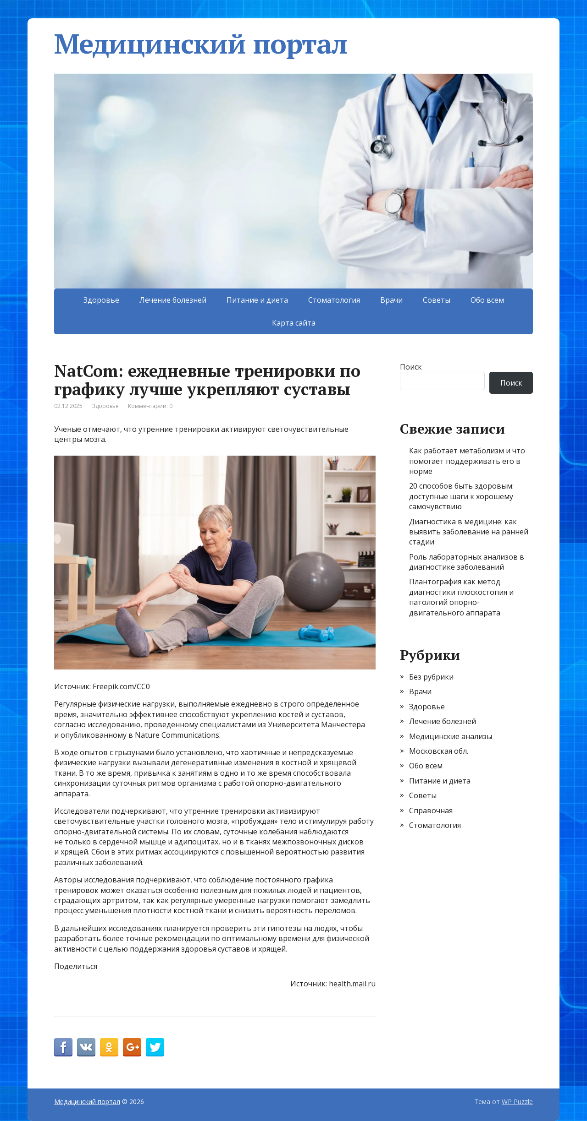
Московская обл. (438, 751)
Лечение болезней (172, 300)
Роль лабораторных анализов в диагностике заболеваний (466, 562)
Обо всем (487, 300)
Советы (436, 300)
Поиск (411, 367)
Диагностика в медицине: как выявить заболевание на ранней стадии (468, 532)
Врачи (391, 300)
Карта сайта (294, 323)
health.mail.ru (352, 984)
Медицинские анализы (450, 736)
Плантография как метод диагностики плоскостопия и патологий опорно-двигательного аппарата (461, 597)
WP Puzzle (517, 1101)
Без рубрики (431, 677)
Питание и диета (257, 300)
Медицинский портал (200, 43)
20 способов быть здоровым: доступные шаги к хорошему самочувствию (461, 496)
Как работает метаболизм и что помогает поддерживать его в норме (467, 461)
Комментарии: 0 (150, 406)
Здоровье (101, 300)
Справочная (431, 810)
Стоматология (334, 300)
